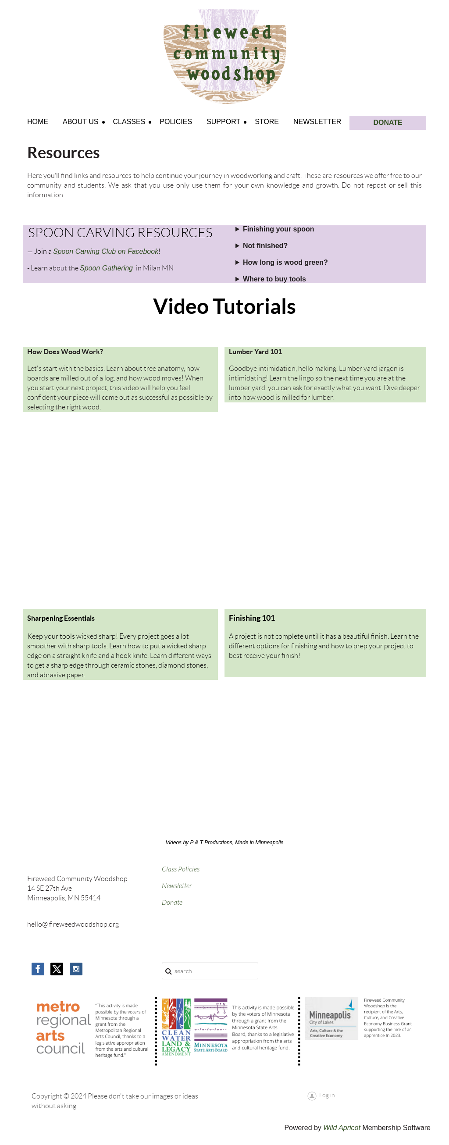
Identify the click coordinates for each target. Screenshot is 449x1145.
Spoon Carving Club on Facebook (105, 251)
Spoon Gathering (106, 268)
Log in (327, 1095)
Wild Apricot (341, 1127)
